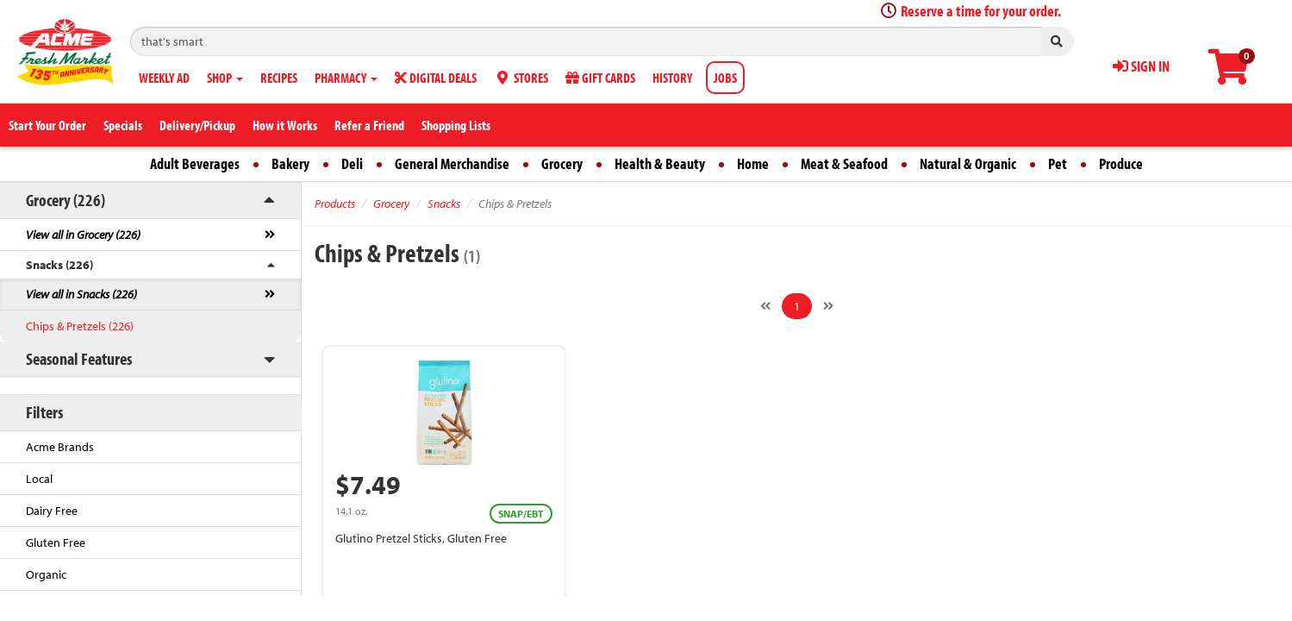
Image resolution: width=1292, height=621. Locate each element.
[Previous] (765, 306)
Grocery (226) (65, 199)
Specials (122, 125)
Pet (1057, 163)
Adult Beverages (195, 163)
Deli (352, 163)
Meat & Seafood (844, 163)
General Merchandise (452, 163)
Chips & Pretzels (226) (80, 326)
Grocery (562, 163)
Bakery (290, 163)
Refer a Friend (369, 125)
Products (335, 203)
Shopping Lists (455, 125)
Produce (1121, 163)
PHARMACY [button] (346, 77)
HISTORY (672, 77)
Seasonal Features (79, 358)
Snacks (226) (59, 265)
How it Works (285, 125)
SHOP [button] (225, 77)
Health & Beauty (660, 163)
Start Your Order (47, 125)
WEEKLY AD (164, 77)
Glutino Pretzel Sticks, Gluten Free (421, 538)
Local (39, 478)
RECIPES (278, 77)
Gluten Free (55, 542)
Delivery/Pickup (197, 125)
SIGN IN (1141, 66)
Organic (46, 574)
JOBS (725, 77)
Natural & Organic (968, 163)
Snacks (444, 203)
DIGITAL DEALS (436, 77)
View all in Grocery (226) (83, 234)
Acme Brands (60, 447)
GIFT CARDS (600, 77)
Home (753, 163)
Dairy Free (52, 510)
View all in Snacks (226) (81, 294)
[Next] (828, 306)
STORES (521, 77)
